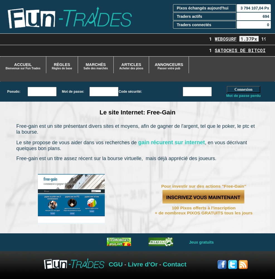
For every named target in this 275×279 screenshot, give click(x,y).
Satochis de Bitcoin (244, 50)
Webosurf (228, 39)
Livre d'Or (143, 264)
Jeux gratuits (201, 242)
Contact (174, 264)
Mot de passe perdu (243, 96)
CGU (116, 264)
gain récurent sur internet (171, 142)
